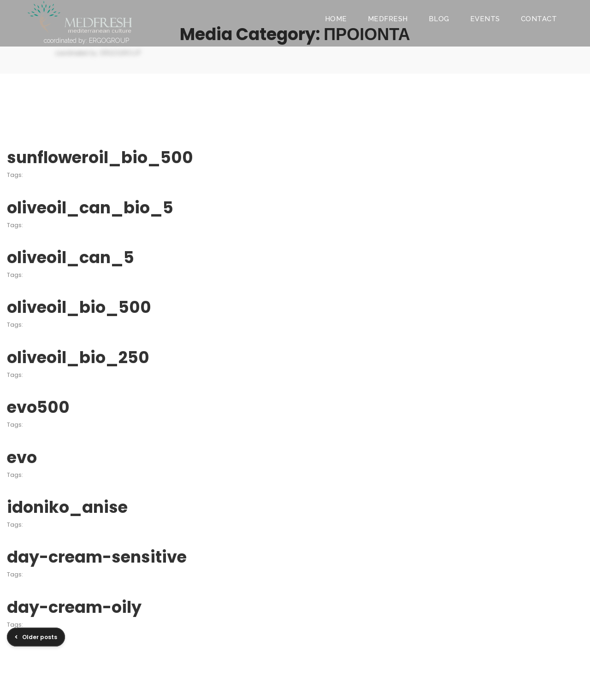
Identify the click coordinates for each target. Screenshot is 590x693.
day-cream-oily (74, 607)
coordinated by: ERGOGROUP (86, 40)
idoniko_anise (67, 507)
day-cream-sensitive (97, 557)
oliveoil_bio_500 (79, 307)
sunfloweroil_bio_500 (100, 157)
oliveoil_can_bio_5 (90, 207)
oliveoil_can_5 (70, 257)
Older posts (39, 637)
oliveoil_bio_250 (78, 357)
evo (22, 457)
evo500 (38, 407)
